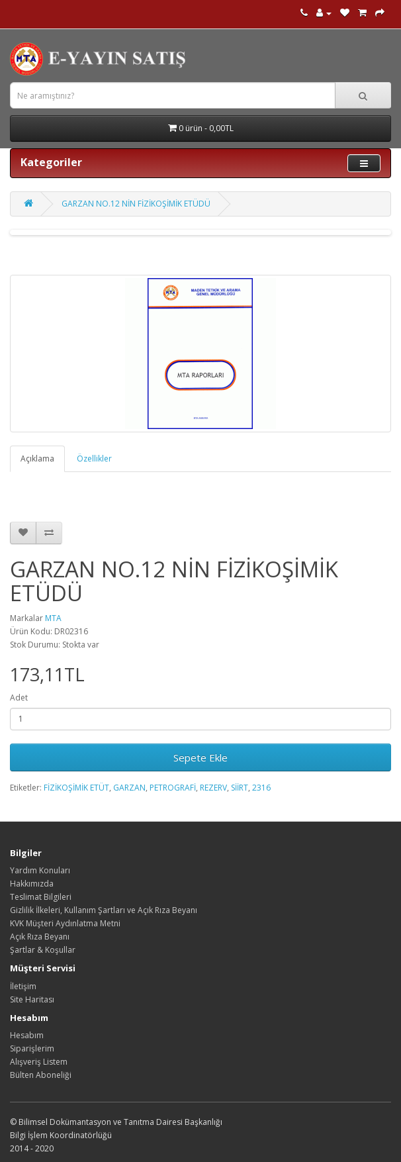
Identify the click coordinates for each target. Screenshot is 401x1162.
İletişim (23, 986)
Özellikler (94, 458)
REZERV (213, 787)
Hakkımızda (32, 883)
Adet (19, 697)
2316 (261, 787)
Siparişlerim (32, 1048)
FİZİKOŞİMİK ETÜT (76, 787)
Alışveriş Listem (38, 1061)
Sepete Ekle (200, 757)
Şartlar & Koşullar (42, 949)
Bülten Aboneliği (40, 1075)
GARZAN (129, 787)
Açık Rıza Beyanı (39, 936)
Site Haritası (32, 999)
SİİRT (239, 787)
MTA (53, 618)
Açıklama (37, 458)
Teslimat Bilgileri (40, 896)
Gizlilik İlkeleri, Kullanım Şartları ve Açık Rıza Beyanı (103, 910)
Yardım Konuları (40, 870)
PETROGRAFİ (173, 787)
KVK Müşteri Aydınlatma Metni (65, 923)
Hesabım (27, 1035)
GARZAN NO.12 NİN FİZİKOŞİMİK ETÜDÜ (136, 203)
